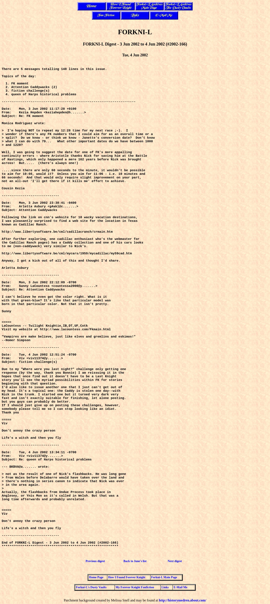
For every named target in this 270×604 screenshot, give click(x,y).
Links (165, 587)
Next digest (175, 561)
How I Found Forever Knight (126, 577)
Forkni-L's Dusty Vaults (91, 587)
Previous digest (95, 561)
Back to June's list (135, 561)
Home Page (96, 577)
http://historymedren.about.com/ (182, 600)
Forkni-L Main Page (164, 577)
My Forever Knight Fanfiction (134, 587)
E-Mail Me (180, 587)
